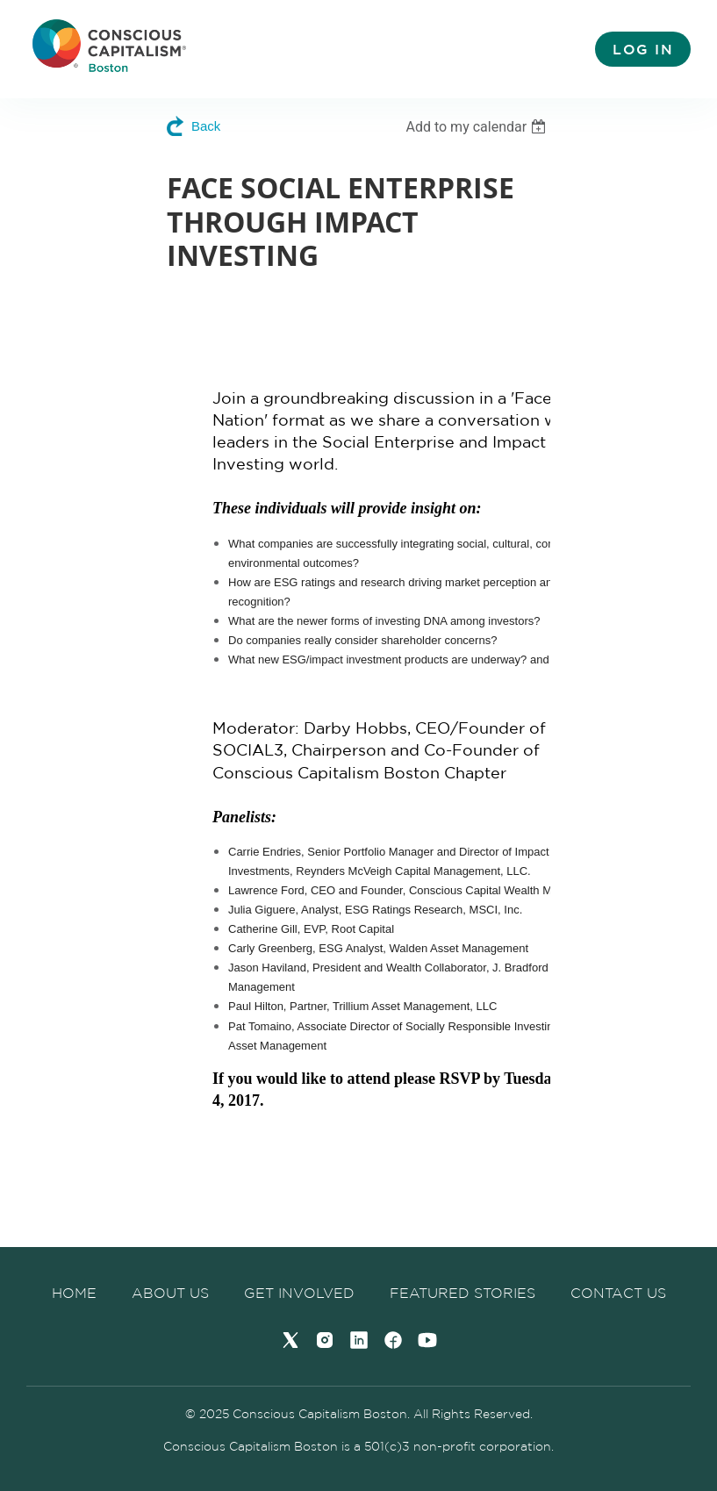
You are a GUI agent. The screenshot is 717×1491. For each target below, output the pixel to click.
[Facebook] (393, 1340)
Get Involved (299, 1293)
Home (74, 1293)
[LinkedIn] (358, 1340)
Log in (643, 49)
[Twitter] (290, 1340)
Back (205, 125)
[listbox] (477, 127)
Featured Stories (462, 1293)
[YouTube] (427, 1340)
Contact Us (618, 1293)
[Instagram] (324, 1340)
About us (170, 1293)
